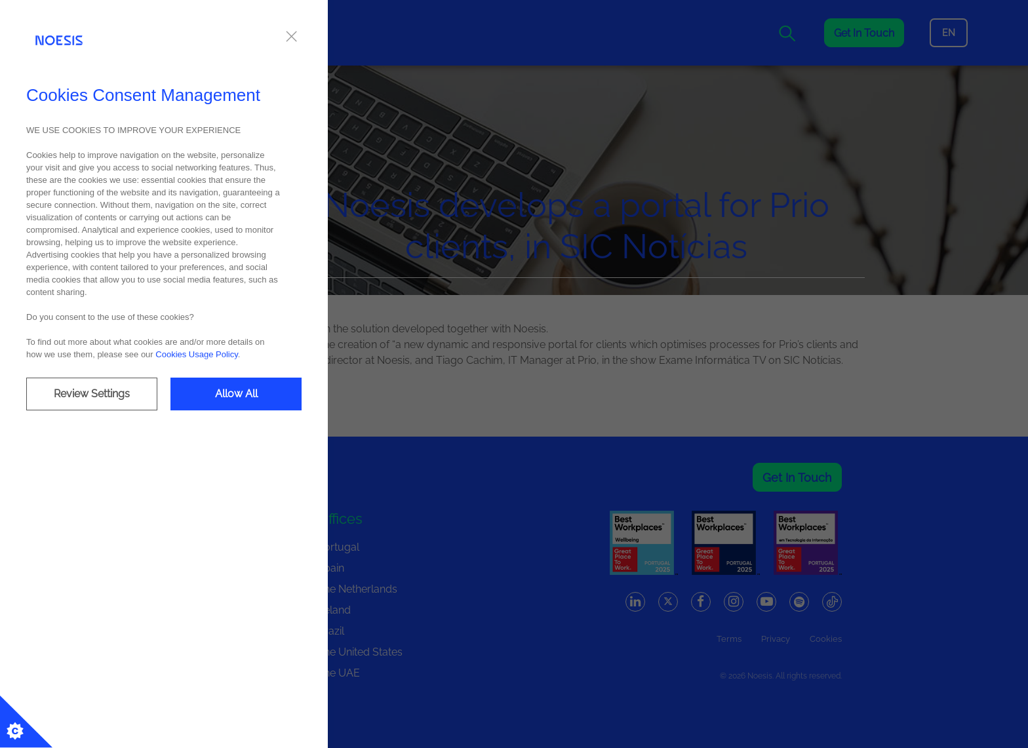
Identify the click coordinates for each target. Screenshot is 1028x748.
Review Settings (92, 393)
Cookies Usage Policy (196, 354)
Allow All (236, 393)
